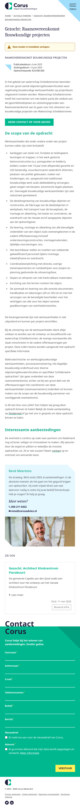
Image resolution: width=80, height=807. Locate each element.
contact (56, 450)
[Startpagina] (21, 6)
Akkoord (10, 744)
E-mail (9, 679)
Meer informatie (29, 753)
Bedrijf (9, 705)
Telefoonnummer (15, 692)
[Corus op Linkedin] (12, 802)
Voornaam (11, 652)
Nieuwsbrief (11, 732)
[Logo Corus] (40, 782)
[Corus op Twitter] (7, 802)
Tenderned (15, 413)
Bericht (9, 719)
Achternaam (12, 665)
